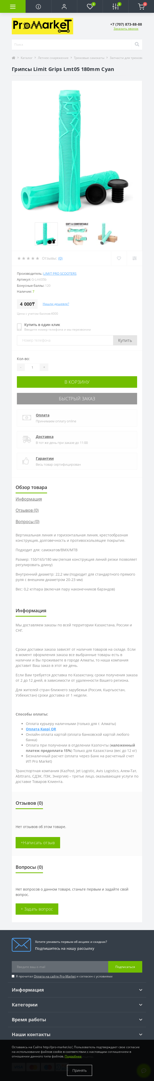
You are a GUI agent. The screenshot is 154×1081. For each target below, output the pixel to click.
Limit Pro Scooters (59, 273)
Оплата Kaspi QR (41, 729)
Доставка (44, 436)
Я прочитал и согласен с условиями (64, 976)
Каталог (26, 58)
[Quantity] (32, 367)
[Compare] (134, 258)
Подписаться (125, 967)
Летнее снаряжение (53, 58)
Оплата (42, 415)
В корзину (77, 382)
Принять (79, 1070)
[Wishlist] (119, 258)
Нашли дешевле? (56, 304)
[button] (64, 6)
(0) (60, 258)
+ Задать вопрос (37, 909)
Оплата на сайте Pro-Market (55, 976)
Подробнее (73, 1056)
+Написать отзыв (38, 842)
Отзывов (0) (27, 510)
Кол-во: (23, 358)
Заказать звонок (126, 28)
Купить (125, 340)
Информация (29, 499)
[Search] (136, 44)
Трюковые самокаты (89, 58)
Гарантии (45, 458)
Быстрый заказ (77, 398)
